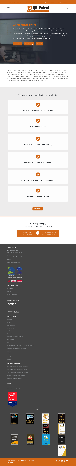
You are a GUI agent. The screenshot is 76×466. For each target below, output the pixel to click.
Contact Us (8, 354)
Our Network (9, 339)
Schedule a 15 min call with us (13, 336)
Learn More (17, 44)
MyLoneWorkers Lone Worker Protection (16, 366)
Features (8, 319)
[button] (25, 233)
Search (7, 356)
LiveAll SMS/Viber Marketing (13, 378)
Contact (52, 2)
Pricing (7, 322)
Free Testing (12, 2)
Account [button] (65, 2)
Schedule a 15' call (44, 2)
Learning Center (10, 325)
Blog (7, 342)
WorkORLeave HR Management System (16, 372)
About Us (8, 351)
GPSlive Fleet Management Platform (15, 375)
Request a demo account (31, 2)
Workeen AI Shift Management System (15, 369)
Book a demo (20, 2)
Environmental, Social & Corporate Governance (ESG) (19, 345)
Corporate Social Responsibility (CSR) (15, 348)
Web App (59, 2)
